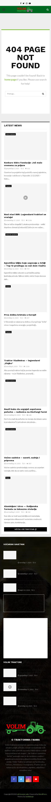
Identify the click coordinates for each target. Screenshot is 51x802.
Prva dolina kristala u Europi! (20, 315)
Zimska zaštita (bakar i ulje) (31, 571)
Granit (8, 286)
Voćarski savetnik (11, 234)
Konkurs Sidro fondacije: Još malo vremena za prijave (23, 164)
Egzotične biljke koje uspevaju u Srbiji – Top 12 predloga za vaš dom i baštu (25, 264)
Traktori (8, 186)
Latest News (13, 125)
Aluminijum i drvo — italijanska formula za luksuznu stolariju (21, 507)
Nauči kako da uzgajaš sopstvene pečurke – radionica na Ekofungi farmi (25, 410)
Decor (8, 478)
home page (10, 79)
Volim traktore (10, 134)
